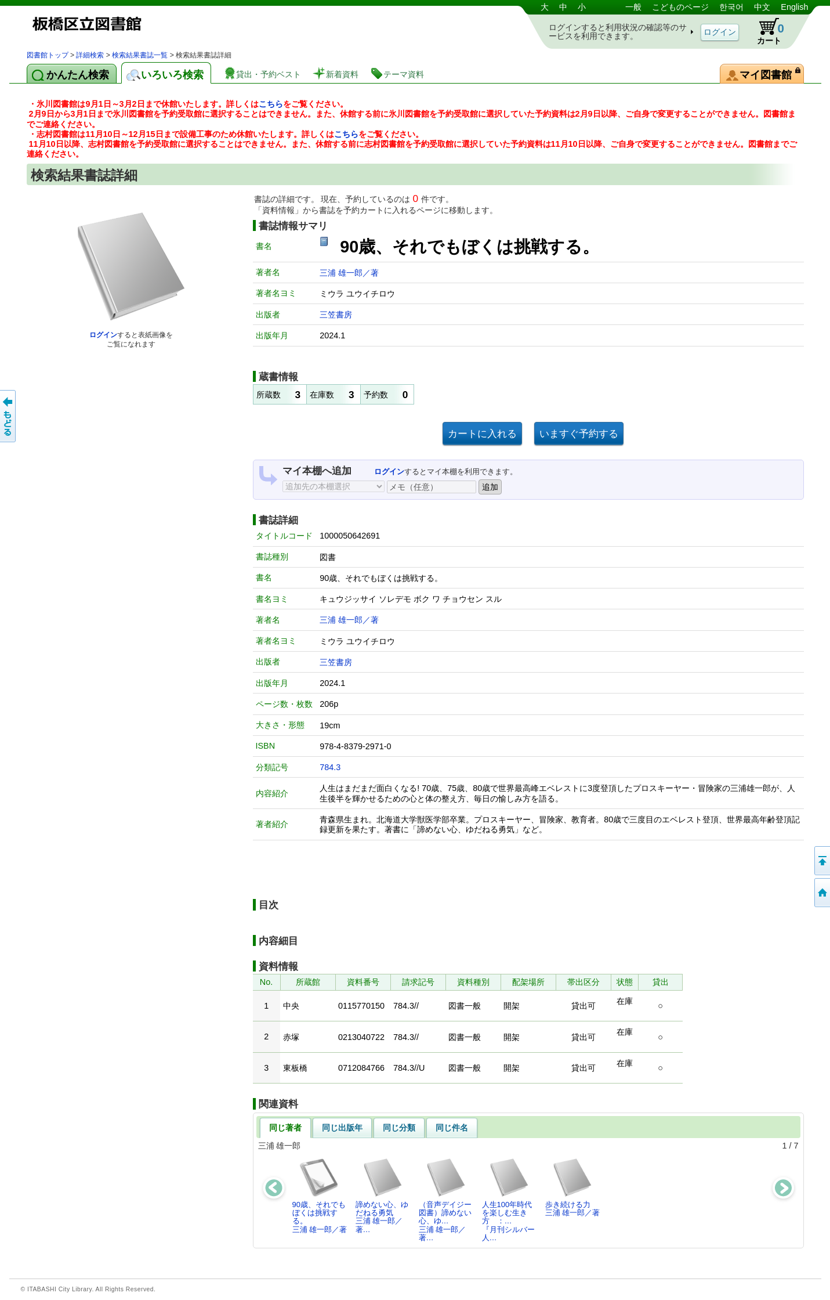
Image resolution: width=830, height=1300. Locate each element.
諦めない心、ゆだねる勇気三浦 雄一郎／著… (382, 1195)
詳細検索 (90, 55)
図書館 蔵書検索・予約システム (148, 24)
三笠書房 (336, 314)
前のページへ (8, 416)
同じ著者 (285, 1127)
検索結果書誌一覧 (140, 55)
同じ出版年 (342, 1127)
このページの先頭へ (821, 860)
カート (765, 31)
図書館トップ (47, 55)
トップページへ (821, 892)
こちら (271, 104)
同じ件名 (452, 1127)
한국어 (731, 7)
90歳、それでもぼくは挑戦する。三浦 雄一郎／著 (319, 1195)
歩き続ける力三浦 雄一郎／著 (572, 1187)
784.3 (330, 767)
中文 (762, 7)
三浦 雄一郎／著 (349, 272)
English (794, 7)
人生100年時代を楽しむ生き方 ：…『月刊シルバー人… (508, 1199)
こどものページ (680, 7)
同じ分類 (399, 1127)
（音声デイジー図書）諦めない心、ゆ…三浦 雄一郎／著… (445, 1199)
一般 (633, 7)
